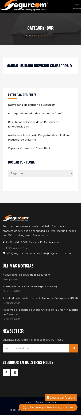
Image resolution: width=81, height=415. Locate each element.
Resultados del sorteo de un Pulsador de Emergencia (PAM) (33, 124)
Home (29, 35)
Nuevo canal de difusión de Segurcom (31, 104)
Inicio (29, 402)
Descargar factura (61, 397)
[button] (48, 407)
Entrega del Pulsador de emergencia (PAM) (35, 113)
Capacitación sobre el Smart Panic (29, 148)
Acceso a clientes (46, 402)
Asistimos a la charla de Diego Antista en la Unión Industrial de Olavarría (39, 137)
